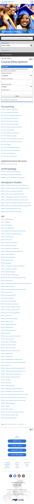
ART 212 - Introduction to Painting (8, 245)
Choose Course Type (6, 84)
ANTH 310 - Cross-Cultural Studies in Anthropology (13, 177)
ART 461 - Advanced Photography (9, 417)
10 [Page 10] (15, 424)
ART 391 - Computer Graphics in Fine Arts (10, 377)
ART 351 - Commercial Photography (9, 318)
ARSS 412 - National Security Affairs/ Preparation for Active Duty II (16, 205)
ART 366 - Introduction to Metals (8, 344)
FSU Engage (7, 462)
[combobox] (17, 38)
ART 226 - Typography (6, 263)
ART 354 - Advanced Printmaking (8, 324)
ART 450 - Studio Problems (7, 409)
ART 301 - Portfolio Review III (7, 286)
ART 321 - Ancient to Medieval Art (8, 301)
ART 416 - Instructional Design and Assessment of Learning (14, 394)
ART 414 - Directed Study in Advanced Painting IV (12, 391)
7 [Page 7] (11, 424)
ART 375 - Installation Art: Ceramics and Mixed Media (13, 362)
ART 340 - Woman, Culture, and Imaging (10, 312)
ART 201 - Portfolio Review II (7, 236)
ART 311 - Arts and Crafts (6, 292)
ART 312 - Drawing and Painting (8, 295)
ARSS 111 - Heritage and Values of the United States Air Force (15, 185)
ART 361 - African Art (5, 333)
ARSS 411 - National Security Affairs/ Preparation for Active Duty (15, 202)
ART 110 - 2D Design (5, 222)
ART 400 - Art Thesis (5, 379)
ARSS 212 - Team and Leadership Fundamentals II (12, 194)
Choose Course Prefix (7, 73)
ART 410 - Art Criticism (6, 382)
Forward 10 (20, 424)
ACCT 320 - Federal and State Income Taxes (11, 127)
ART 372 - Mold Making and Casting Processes (11, 359)
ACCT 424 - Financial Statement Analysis (10, 147)
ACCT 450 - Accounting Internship (9, 156)
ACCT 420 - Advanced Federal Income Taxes (11, 141)
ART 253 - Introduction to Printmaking (9, 274)
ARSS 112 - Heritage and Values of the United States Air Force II (15, 188)
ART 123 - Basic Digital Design (8, 228)
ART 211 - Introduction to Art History (9, 242)
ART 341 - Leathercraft (6, 315)
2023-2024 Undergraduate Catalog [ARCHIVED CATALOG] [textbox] (15, 38)
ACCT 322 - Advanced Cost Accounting (10, 132)
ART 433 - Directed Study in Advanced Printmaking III (13, 397)
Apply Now (17, 441)
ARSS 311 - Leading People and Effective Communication (14, 197)
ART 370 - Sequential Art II (7, 353)
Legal (27, 464)
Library (7, 466)
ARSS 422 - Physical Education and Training (11, 211)
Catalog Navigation (7, 54)
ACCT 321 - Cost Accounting (7, 130)
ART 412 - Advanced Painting (7, 385)
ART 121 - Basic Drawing (6, 225)
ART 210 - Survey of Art (6, 239)
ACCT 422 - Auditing (5, 144)
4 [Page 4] (7, 424)
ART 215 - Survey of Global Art (8, 254)
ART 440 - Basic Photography (8, 403)
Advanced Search (5, 50)
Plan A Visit (17, 445)
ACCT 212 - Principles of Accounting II (9, 112)
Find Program (17, 455)
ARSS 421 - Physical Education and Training (11, 208)
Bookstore (7, 464)
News (17, 466)
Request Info (17, 450)
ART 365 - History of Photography (9, 342)
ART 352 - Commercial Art (7, 321)
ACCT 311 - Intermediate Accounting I (9, 121)
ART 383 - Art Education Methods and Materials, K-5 (13, 368)
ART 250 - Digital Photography (8, 271)
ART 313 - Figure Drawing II (7, 298)
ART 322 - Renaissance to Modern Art (9, 304)
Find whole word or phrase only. (10, 99)
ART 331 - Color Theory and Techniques (10, 309)
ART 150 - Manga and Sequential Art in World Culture (13, 231)
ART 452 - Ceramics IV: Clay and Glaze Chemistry (12, 412)
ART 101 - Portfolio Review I (7, 219)
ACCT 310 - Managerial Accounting (9, 118)
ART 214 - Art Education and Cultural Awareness (12, 251)
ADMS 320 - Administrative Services (9, 164)
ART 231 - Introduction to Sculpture (9, 269)
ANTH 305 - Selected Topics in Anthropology (11, 174)
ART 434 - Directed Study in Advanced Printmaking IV (13, 400)
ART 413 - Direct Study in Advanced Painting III (11, 388)
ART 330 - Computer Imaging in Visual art (10, 306)
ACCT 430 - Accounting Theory (8, 153)
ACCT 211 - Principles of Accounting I (9, 109)
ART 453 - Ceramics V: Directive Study (9, 415)
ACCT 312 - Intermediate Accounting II (10, 124)
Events (17, 467)
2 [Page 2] (5, 424)
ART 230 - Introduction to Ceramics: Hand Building (12, 266)
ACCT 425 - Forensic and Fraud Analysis (10, 150)
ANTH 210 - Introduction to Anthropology (10, 171)
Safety (27, 466)
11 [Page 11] (16, 424)
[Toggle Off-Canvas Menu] (32, 2)
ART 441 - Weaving (5, 406)
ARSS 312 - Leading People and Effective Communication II (14, 199)
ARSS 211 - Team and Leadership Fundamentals (12, 191)
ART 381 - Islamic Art (5, 365)
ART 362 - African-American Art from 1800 (10, 336)
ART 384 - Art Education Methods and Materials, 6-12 (13, 371)
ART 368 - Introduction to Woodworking (10, 350)
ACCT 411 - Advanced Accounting (8, 135)
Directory (27, 462)
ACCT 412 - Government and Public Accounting (12, 138)
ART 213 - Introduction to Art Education (10, 248)
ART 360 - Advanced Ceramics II (8, 330)
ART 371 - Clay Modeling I (7, 356)
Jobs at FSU (7, 467)
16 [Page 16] (25, 424)
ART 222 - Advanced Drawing (8, 257)
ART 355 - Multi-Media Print (7, 327)
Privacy (17, 464)
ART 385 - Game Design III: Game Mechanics (11, 374)
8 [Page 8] (12, 424)
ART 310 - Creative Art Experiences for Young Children (13, 289)
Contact (17, 462)
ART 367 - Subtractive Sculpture (8, 347)
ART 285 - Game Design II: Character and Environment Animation (16, 283)
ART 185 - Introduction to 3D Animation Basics (11, 233)
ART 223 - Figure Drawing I (7, 260)
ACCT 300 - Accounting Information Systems (11, 115)
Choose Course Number (7, 78)
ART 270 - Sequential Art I (7, 280)
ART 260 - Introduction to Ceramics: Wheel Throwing (13, 277)
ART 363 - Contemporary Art (7, 339)
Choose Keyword (6, 89)
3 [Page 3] (6, 424)
